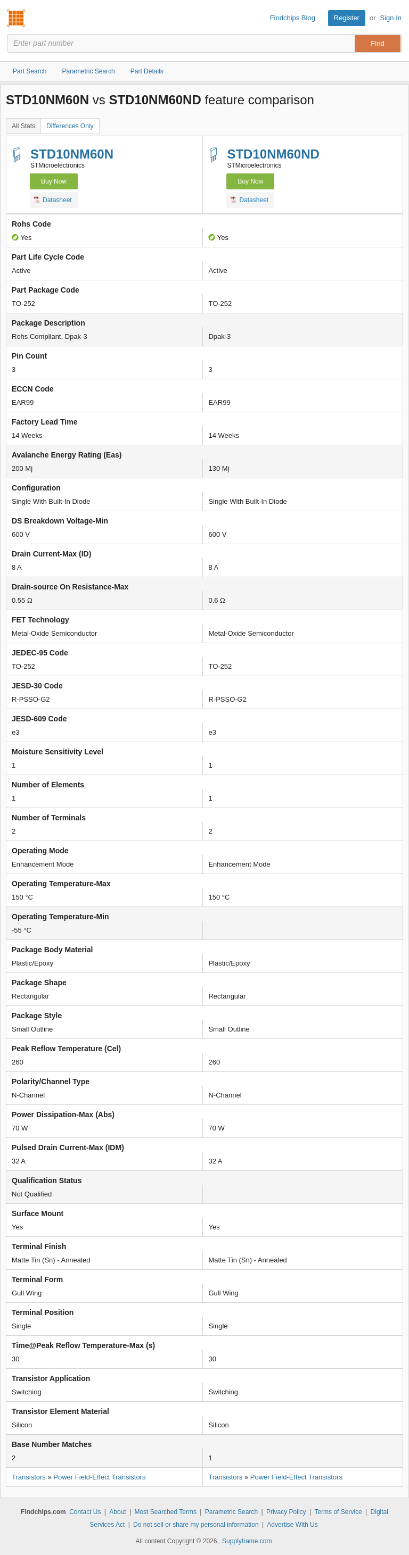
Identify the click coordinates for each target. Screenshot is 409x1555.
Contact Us (85, 1512)
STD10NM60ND (273, 154)
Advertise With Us (292, 1524)
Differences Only (69, 126)
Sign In (391, 18)
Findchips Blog (292, 18)
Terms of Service (338, 1512)
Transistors (29, 1477)
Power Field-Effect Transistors (99, 1477)
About (117, 1512)
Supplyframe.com (247, 1541)
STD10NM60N (71, 154)
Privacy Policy (286, 1512)
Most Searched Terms (165, 1512)
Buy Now (54, 181)
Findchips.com (16, 18)
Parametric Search (231, 1512)
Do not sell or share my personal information (195, 1524)
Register (346, 18)
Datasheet (53, 199)
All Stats (23, 126)
